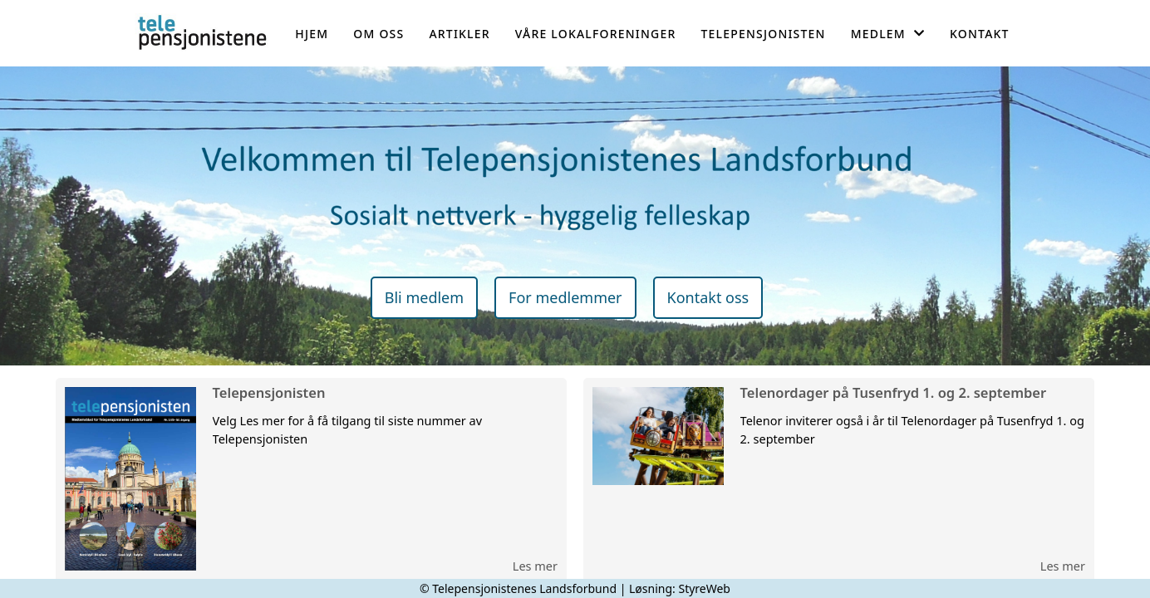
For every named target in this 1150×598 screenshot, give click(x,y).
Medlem (888, 34)
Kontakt (980, 34)
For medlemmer (565, 297)
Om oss (378, 34)
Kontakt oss (708, 297)
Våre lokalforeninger (595, 34)
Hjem (311, 34)
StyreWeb (704, 588)
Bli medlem (424, 297)
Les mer (535, 565)
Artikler (459, 34)
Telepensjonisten (763, 34)
